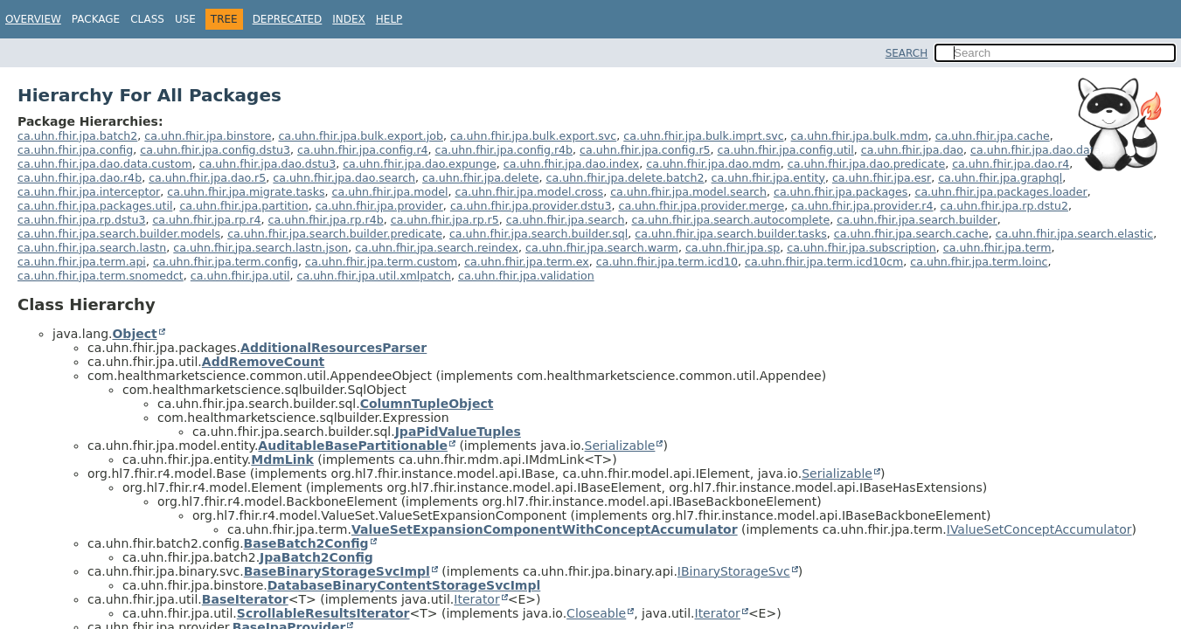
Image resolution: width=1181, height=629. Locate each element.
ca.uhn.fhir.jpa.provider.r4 (862, 205)
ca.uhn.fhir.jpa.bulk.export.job (360, 135)
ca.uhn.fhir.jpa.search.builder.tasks (730, 233)
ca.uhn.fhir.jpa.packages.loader (1000, 191)
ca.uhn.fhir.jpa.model (390, 191)
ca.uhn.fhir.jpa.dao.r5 (207, 177)
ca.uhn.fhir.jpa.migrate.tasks (245, 191)
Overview (33, 19)
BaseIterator (245, 599)
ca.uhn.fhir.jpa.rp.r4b (326, 219)
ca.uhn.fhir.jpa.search (565, 219)
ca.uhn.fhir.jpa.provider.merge (701, 205)
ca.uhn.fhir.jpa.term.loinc (978, 261)
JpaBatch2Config (316, 557)
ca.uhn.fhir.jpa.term (997, 247)
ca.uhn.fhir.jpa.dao (912, 149)
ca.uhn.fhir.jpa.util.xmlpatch (373, 275)
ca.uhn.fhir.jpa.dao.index (571, 163)
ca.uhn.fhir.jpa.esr (881, 177)
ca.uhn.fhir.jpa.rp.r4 (206, 219)
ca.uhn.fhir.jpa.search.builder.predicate (334, 233)
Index (348, 19)
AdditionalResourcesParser (333, 348)
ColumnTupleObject (427, 404)
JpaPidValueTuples (458, 432)
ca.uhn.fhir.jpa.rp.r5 (445, 219)
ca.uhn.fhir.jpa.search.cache (911, 233)
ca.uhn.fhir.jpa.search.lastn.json (260, 247)
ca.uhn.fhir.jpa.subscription (861, 247)
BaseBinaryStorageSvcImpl (337, 571)
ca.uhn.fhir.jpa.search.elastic (1074, 233)
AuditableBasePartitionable (353, 446)
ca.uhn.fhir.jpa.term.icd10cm (824, 261)
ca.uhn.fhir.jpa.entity (768, 177)
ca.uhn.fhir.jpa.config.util (786, 149)
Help (389, 19)
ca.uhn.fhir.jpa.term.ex (526, 261)
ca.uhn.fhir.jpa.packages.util (94, 205)
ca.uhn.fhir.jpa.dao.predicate (866, 163)
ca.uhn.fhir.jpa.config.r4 (362, 149)
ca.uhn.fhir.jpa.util (240, 275)
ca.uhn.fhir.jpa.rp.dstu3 (81, 219)
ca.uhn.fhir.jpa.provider (379, 205)
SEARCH (907, 53)
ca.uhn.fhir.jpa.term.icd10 (667, 261)
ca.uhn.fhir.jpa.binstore (207, 135)
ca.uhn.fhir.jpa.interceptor (88, 191)
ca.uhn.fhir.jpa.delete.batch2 (625, 177)
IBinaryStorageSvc (733, 571)
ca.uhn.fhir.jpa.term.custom (381, 261)
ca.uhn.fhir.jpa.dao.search (344, 177)
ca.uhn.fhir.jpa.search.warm (601, 247)
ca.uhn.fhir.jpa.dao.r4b (79, 177)
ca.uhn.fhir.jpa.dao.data (1035, 149)
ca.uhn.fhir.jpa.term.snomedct (100, 275)
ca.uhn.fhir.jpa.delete (480, 177)
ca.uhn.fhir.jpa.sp (732, 247)
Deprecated (288, 19)
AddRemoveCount (263, 362)
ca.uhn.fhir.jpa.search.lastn (91, 247)
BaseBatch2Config (306, 543)
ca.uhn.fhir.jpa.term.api (81, 261)
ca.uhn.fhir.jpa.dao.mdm (713, 163)
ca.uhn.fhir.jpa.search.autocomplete (730, 219)
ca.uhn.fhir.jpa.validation (526, 275)
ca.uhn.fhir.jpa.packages (840, 191)
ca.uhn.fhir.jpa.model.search (688, 191)
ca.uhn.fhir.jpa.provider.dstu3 (531, 205)
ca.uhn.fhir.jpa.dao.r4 (1010, 163)
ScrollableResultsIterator (323, 613)
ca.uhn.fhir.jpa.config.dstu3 (215, 149)
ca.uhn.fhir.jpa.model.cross (529, 191)
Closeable (596, 613)
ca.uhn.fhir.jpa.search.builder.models (118, 233)
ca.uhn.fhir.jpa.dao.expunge (420, 163)
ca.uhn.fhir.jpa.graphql (1000, 177)
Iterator (476, 599)
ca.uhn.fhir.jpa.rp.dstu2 (1004, 205)
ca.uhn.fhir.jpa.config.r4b (504, 149)
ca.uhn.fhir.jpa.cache (992, 135)
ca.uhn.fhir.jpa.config (75, 149)
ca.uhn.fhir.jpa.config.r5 (645, 149)
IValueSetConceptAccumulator (1039, 529)
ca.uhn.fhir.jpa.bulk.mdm (859, 135)
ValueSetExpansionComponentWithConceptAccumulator (544, 529)
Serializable (620, 446)
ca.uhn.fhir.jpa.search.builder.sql (538, 233)
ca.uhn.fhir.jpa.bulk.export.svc (533, 135)
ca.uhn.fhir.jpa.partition (243, 205)
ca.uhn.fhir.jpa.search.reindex (436, 247)
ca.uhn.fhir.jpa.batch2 (77, 135)
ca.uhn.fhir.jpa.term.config (225, 261)
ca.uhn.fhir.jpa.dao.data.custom (104, 163)
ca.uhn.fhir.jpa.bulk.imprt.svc (703, 135)
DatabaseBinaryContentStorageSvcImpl (404, 585)
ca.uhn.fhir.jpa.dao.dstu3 (267, 163)
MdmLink (282, 460)
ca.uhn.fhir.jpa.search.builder (917, 219)
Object (134, 334)
